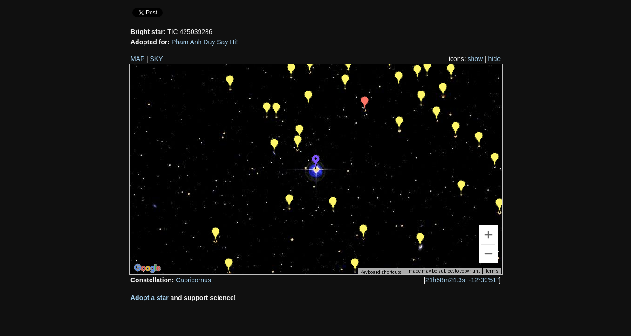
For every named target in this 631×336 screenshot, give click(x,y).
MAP (137, 59)
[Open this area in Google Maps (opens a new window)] (147, 268)
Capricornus (193, 280)
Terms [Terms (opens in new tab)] (492, 270)
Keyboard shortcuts (381, 272)
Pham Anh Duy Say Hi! (204, 42)
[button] (228, 265)
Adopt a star (149, 297)
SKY (156, 59)
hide (494, 59)
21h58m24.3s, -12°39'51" (462, 280)
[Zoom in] (488, 234)
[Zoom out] (488, 254)
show (475, 59)
